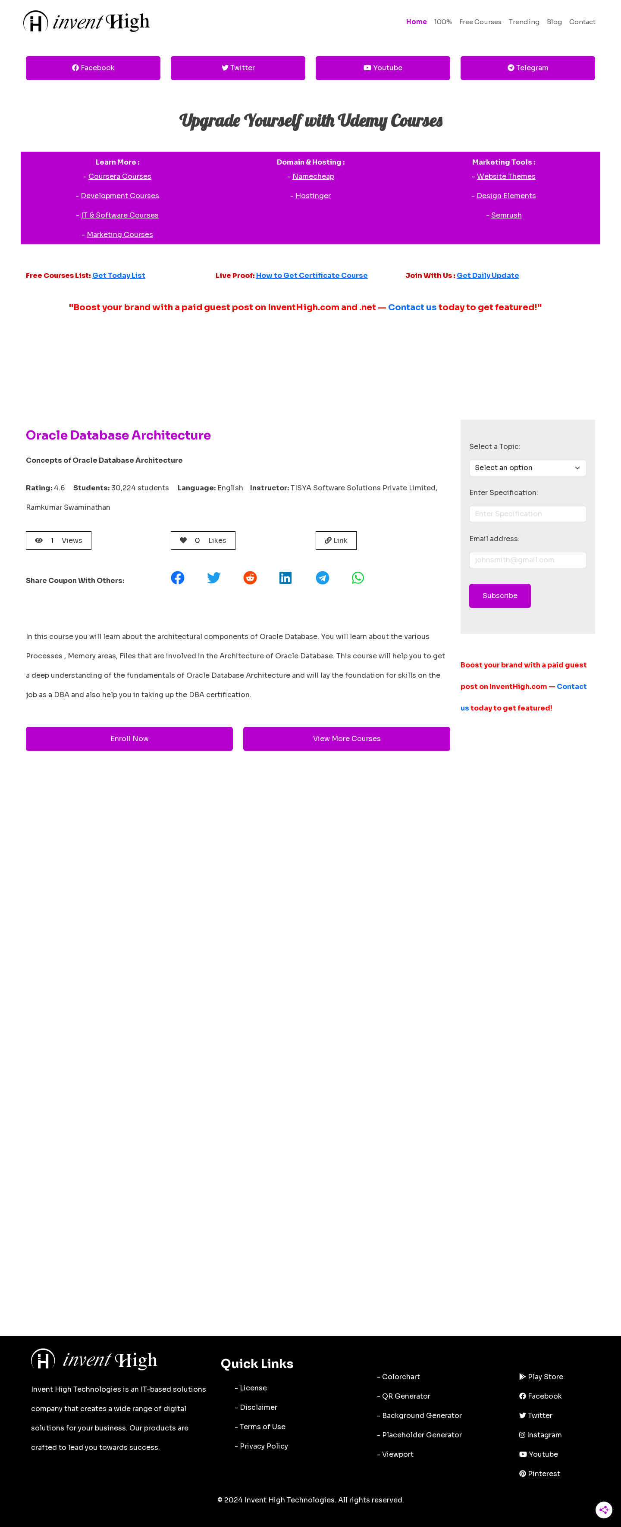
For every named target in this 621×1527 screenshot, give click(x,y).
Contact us (412, 307)
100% (443, 22)
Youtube (383, 67)
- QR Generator (403, 1396)
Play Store (541, 1376)
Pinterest (539, 1473)
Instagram (540, 1435)
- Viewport (395, 1454)
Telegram (528, 67)
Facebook (93, 67)
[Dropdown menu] (527, 468)
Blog (554, 22)
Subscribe (500, 595)
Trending (524, 22)
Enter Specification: (503, 492)
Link (336, 540)
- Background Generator (419, 1415)
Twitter (238, 67)
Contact (582, 22)
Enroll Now (129, 738)
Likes (203, 540)
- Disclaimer (256, 1407)
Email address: (494, 538)
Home (416, 22)
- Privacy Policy (261, 1446)
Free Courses (480, 22)
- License (251, 1388)
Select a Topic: (495, 446)
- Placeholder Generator (419, 1435)
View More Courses (347, 738)
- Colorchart (398, 1376)
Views (58, 540)
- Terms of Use (260, 1426)
